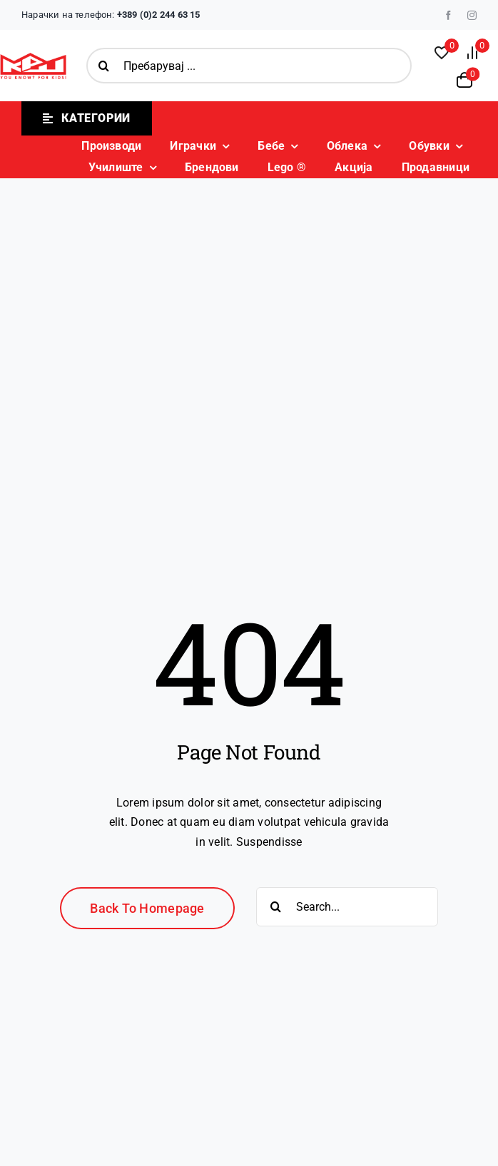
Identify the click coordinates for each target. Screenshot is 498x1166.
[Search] (104, 65)
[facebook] (448, 15)
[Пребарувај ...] (249, 65)
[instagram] (472, 15)
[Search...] (347, 906)
